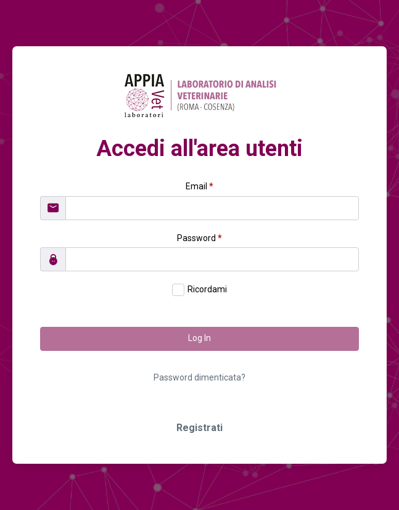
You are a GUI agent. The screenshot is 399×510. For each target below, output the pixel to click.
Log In (199, 338)
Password (199, 238)
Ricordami (207, 289)
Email (199, 186)
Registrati (199, 428)
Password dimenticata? (199, 377)
